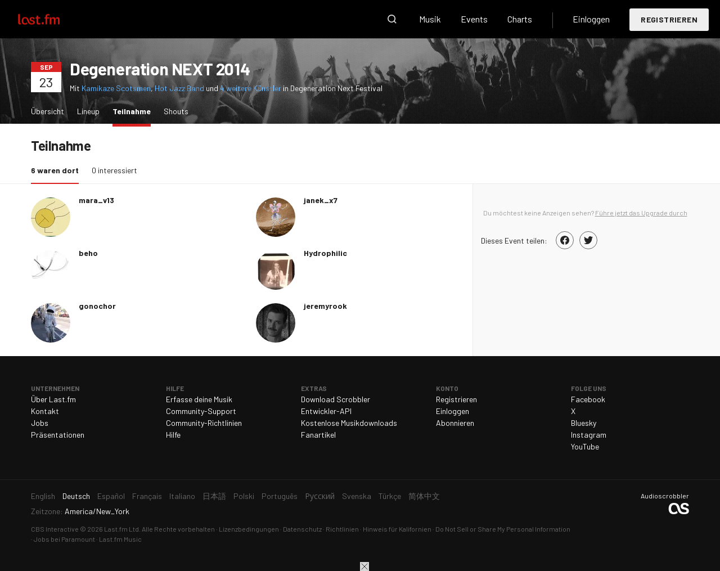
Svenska (356, 496)
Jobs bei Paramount (64, 539)
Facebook (588, 399)
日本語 (214, 496)
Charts (519, 19)
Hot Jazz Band (179, 88)
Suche (392, 19)
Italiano (182, 496)
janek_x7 (321, 200)
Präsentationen (57, 434)
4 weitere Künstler (251, 88)
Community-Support (201, 411)
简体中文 (424, 496)
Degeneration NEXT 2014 (160, 69)
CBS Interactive (55, 529)
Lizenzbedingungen (249, 529)
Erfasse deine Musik (199, 399)
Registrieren (669, 19)
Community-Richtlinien (204, 423)
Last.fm (52, 19)
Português (280, 496)
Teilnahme (134, 110)
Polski (243, 496)
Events (474, 19)
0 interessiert (114, 170)
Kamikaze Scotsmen (116, 88)
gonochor (97, 306)
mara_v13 (96, 200)
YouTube (585, 446)
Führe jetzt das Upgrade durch (641, 213)
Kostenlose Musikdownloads (349, 423)
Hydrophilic (325, 253)
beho (88, 253)
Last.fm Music (120, 539)
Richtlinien (342, 529)
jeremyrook (325, 306)
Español (111, 496)
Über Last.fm (53, 399)
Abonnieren (455, 423)
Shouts (176, 111)
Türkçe (390, 496)
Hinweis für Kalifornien (397, 529)
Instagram (588, 434)
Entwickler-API (326, 411)
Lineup (88, 111)
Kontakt (45, 411)
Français (147, 496)
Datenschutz (302, 529)
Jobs (39, 423)
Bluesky (583, 423)
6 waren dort (57, 169)
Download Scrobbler (335, 399)
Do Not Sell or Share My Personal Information (502, 529)
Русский (320, 496)
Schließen (364, 566)
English (43, 496)
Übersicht (47, 111)
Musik (430, 19)
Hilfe (173, 434)
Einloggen (591, 19)
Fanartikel (318, 434)
